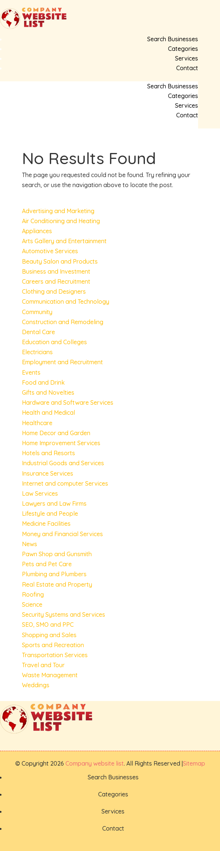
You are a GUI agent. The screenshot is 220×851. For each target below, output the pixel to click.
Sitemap (194, 763)
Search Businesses (172, 39)
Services (186, 58)
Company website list (94, 763)
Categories (183, 48)
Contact (187, 68)
